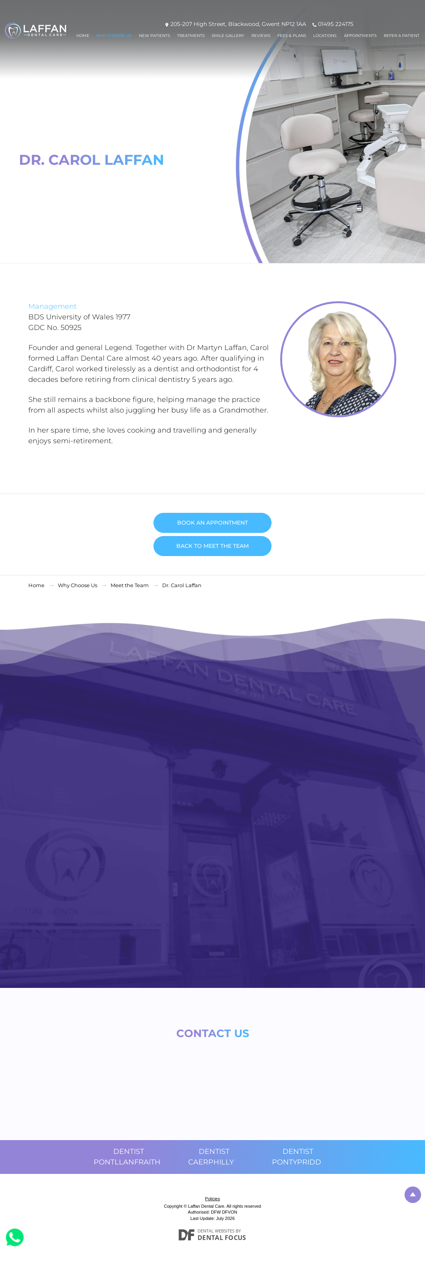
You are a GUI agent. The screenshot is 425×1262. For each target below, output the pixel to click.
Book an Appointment (212, 522)
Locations (324, 35)
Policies (212, 1198)
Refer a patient (401, 35)
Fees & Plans (291, 35)
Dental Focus (222, 1237)
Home (82, 35)
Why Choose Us (113, 35)
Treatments (191, 35)
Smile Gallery (228, 35)
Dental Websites (216, 1231)
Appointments (360, 35)
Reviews (260, 35)
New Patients (154, 35)
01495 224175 (335, 24)
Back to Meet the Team (212, 545)
